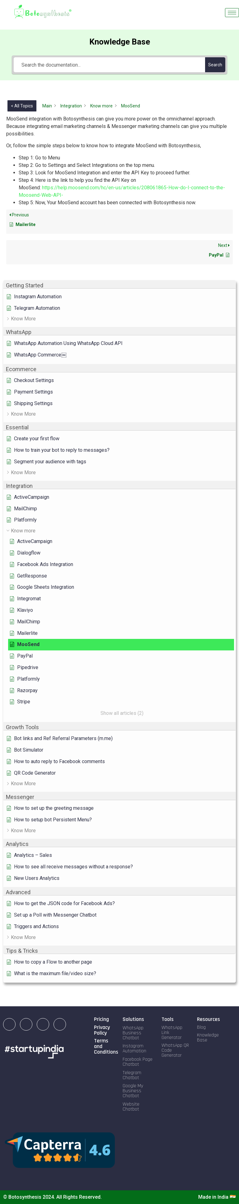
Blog (201, 1027)
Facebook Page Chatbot (137, 1062)
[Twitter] (60, 1024)
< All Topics (22, 105)
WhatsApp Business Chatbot (133, 1033)
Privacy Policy (102, 1030)
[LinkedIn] (9, 1024)
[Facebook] (43, 1024)
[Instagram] (26, 1024)
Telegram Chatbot (132, 1075)
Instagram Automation (134, 1048)
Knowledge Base (208, 1037)
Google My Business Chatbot (133, 1091)
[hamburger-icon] (232, 12)
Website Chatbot (131, 1106)
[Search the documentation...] (109, 64)
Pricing (101, 1019)
